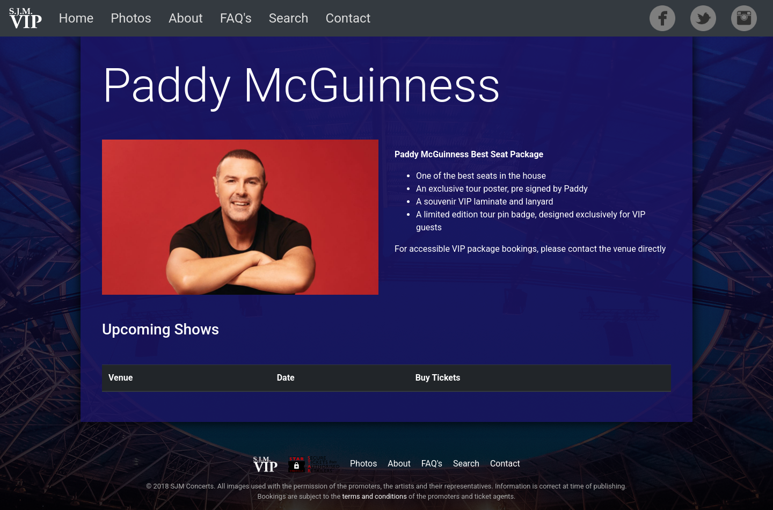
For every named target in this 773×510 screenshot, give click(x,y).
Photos (131, 18)
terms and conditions (374, 496)
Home (76, 18)
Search (289, 18)
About (186, 18)
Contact (348, 18)
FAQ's (236, 18)
